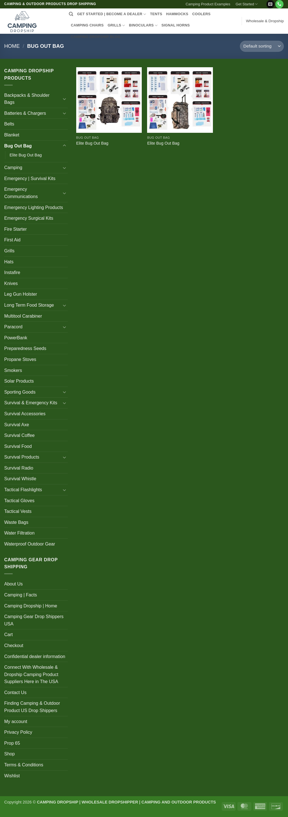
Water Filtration (19, 533)
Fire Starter (15, 229)
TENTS (156, 14)
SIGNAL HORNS (175, 25)
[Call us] (279, 4)
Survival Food (18, 446)
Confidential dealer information (34, 656)
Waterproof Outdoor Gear (29, 544)
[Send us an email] (270, 4)
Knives (11, 283)
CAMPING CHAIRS (87, 25)
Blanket (11, 135)
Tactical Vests (18, 511)
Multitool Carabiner (23, 316)
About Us (13, 584)
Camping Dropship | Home (30, 605)
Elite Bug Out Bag (26, 155)
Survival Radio (18, 468)
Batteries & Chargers (25, 113)
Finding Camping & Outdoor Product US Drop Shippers (32, 707)
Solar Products (19, 381)
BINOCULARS (143, 25)
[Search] (71, 14)
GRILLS (116, 25)
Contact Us (15, 692)
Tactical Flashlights (23, 489)
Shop (9, 753)
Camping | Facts (20, 594)
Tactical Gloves (19, 500)
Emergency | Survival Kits (29, 178)
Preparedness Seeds (25, 348)
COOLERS (201, 14)
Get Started (247, 4)
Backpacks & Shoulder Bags (27, 99)
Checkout (13, 645)
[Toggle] (64, 98)
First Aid (12, 239)
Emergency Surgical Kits (28, 218)
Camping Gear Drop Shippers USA (34, 620)
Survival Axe (16, 424)
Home (12, 46)
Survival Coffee (19, 435)
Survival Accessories (25, 413)
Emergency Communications (21, 193)
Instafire (12, 272)
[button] (263, 2)
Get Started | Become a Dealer (111, 14)
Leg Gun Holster (20, 294)
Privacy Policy (18, 732)
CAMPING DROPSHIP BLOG (97, 37)
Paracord (13, 326)
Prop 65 (12, 743)
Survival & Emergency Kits (30, 402)
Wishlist (12, 775)
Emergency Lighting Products (33, 207)
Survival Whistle (20, 478)
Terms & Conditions (23, 764)
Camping (13, 167)
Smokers (13, 370)
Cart (8, 634)
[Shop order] (262, 46)
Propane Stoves (20, 359)
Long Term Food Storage (29, 305)
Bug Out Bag (18, 145)
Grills (9, 250)
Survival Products (21, 457)
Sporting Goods (19, 392)
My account (15, 721)
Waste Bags (16, 522)
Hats (9, 261)
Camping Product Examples (208, 4)
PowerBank (15, 337)
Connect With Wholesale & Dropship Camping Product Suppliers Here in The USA (31, 674)
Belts (9, 124)
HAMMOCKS (177, 14)
